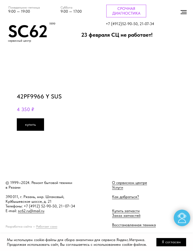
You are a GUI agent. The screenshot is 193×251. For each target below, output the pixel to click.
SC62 (28, 31)
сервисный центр (19, 40)
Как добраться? (125, 196)
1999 (52, 24)
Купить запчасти (126, 211)
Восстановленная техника (134, 225)
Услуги (117, 187)
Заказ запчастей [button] (126, 215)
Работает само (46, 226)
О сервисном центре (129, 182)
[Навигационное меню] (184, 12)
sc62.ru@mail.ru (31, 211)
